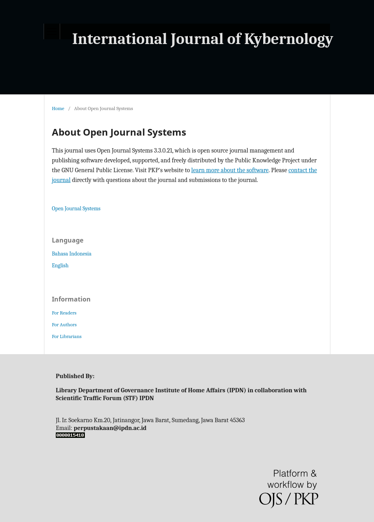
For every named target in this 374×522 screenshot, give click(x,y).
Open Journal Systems (76, 208)
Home (58, 108)
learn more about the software (230, 170)
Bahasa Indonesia (72, 253)
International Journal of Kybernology (203, 39)
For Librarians (66, 336)
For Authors (64, 324)
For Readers (64, 313)
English (60, 265)
